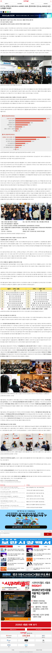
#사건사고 (32, 3)
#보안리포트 (45, 3)
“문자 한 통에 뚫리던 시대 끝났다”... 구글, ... (12, 502)
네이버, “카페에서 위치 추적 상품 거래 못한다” (12, 488)
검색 (50, 1)
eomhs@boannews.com (11, 480)
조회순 (6, 546)
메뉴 (1, 1)
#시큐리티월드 (19, 3)
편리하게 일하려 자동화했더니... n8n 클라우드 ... (12, 497)
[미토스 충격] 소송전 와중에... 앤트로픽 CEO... (12, 493)
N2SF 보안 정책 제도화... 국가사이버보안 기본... (12, 506)
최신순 (19, 546)
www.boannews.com (10, 481)
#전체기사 (6, 3)
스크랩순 (45, 546)
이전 (2, 531)
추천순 (32, 546)
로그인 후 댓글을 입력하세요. (20, 534)
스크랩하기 (49, 531)
